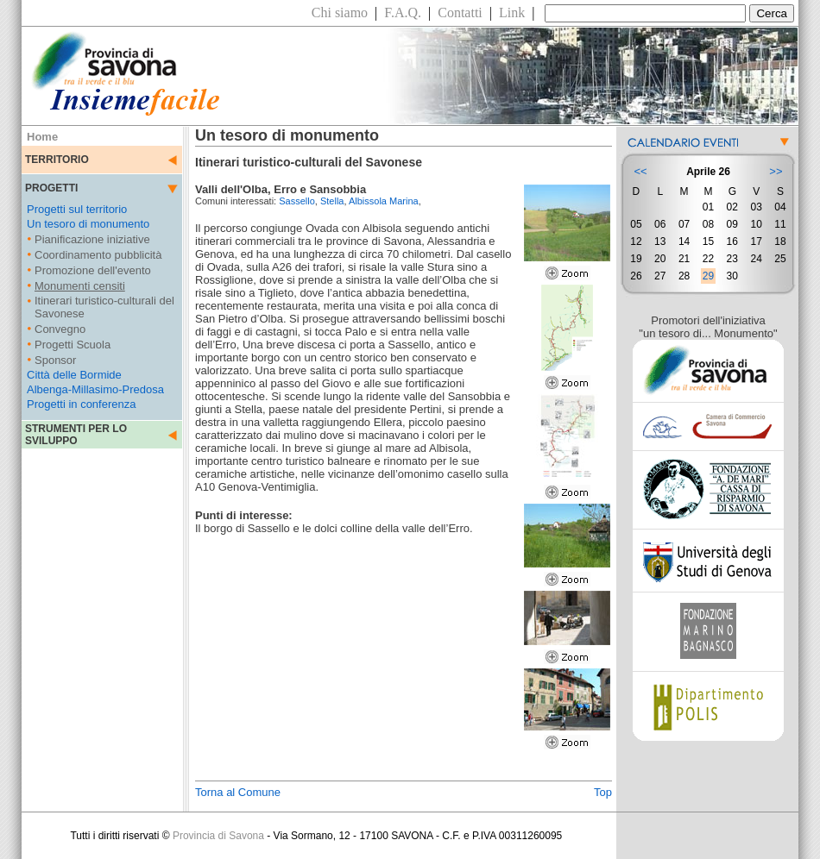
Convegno (60, 329)
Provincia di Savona (218, 836)
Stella (332, 201)
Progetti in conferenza (81, 404)
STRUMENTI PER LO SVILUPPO (76, 435)
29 (708, 276)
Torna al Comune (238, 792)
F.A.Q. (402, 12)
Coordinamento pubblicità (98, 254)
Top (603, 792)
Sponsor (55, 360)
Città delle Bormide (74, 374)
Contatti (460, 12)
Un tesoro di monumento (88, 223)
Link (512, 12)
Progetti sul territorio (77, 209)
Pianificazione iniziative (92, 239)
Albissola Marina (384, 201)
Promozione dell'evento (93, 270)
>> (775, 171)
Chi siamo (340, 12)
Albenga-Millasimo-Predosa (95, 389)
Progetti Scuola (72, 344)
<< (640, 171)
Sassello (297, 201)
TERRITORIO (57, 160)
